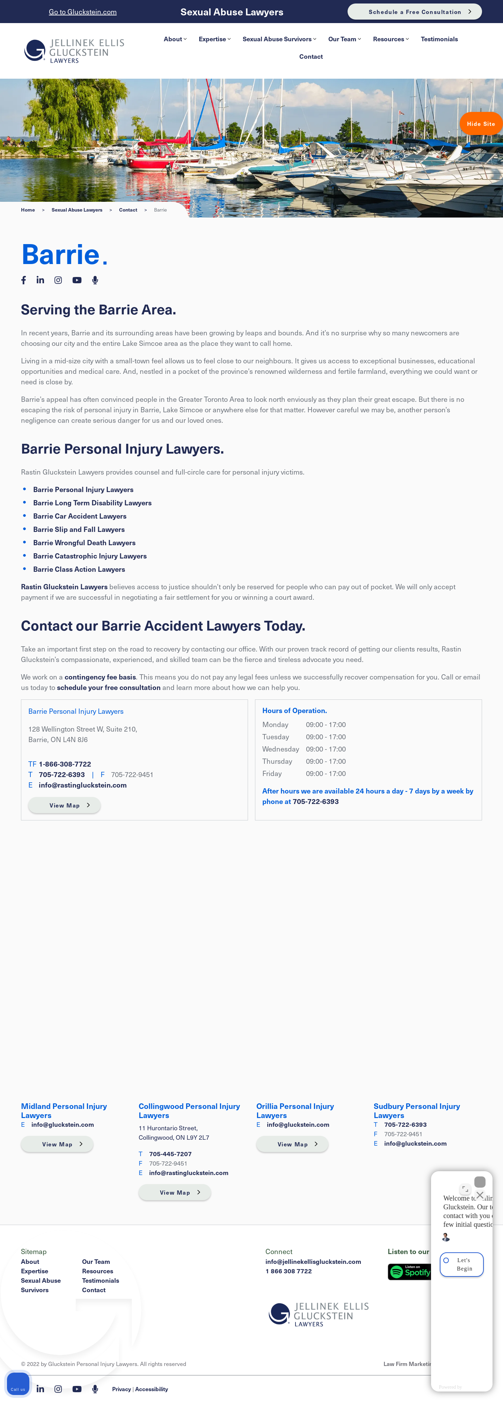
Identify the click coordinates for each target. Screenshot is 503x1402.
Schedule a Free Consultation (415, 11)
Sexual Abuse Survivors (279, 38)
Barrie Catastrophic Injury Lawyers (90, 556)
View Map (65, 805)
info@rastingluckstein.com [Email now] (83, 785)
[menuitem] (174, 39)
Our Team (344, 38)
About (175, 38)
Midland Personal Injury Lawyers (64, 1110)
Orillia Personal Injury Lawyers (295, 1110)
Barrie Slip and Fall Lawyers (79, 529)
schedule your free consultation (109, 687)
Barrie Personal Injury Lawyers (83, 489)
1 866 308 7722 (288, 1270)
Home (28, 209)
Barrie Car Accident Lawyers (79, 516)
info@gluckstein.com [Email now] (62, 1124)
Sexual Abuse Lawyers (232, 11)
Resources (391, 38)
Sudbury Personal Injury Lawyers (417, 1110)
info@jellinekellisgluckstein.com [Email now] (313, 1261)
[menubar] (311, 47)
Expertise (215, 38)
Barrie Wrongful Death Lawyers (84, 542)
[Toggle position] (465, 1185)
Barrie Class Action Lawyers (79, 569)
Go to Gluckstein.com (83, 11)
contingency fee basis (100, 677)
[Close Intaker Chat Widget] (480, 1178)
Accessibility (151, 1389)
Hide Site (481, 123)
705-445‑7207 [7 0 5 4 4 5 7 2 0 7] (170, 1153)
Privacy (121, 1389)
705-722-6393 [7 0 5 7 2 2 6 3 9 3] (62, 774)
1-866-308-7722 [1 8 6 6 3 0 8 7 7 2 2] (65, 764)
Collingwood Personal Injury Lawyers (189, 1110)
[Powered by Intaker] (442, 1387)
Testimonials (439, 38)
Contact (311, 56)
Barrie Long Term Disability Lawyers (92, 502)
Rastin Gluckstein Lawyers (64, 586)
